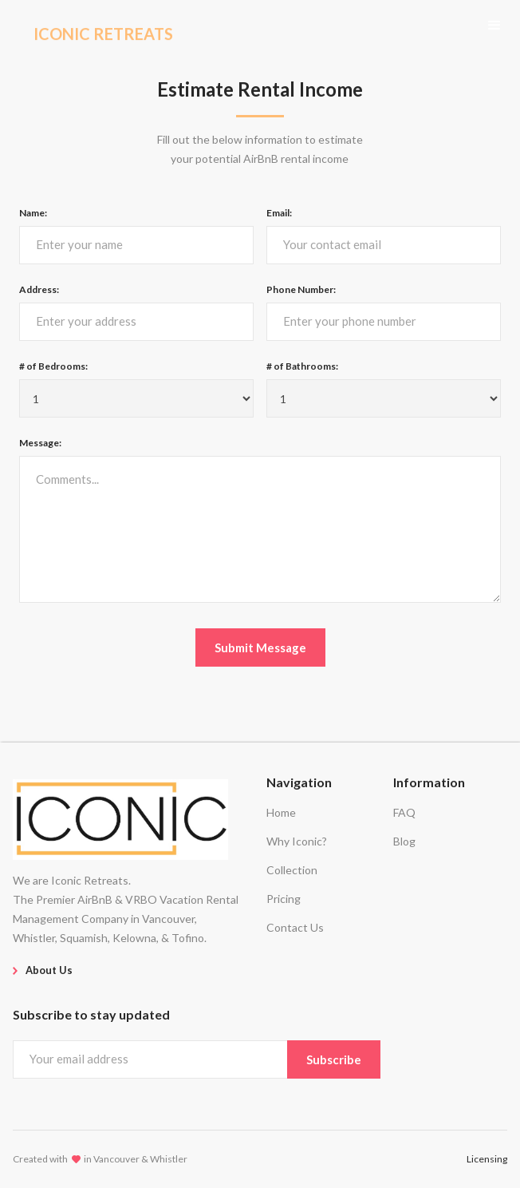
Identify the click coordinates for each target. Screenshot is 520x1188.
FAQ (404, 812)
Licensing (487, 1159)
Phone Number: (301, 289)
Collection (291, 870)
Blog (404, 841)
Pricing (283, 898)
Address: (39, 289)
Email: (279, 213)
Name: (33, 213)
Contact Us (295, 927)
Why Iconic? (296, 841)
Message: (40, 443)
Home (281, 812)
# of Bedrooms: (53, 366)
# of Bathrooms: (302, 366)
